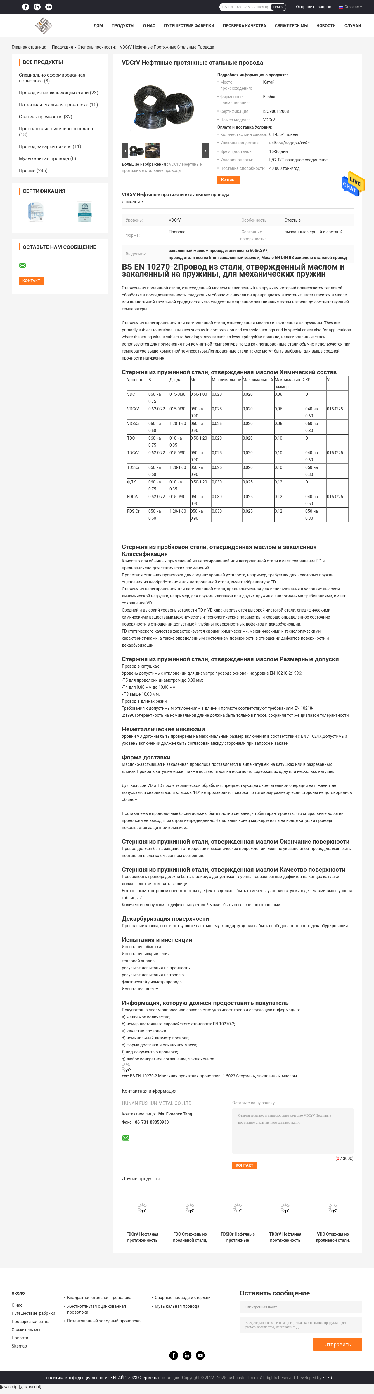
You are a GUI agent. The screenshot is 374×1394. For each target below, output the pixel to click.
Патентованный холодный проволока (104, 1321)
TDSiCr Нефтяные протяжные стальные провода (238, 1237)
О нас (149, 25)
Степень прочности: (97, 47)
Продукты (123, 25)
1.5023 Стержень (239, 1076)
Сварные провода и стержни (183, 1297)
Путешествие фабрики (189, 25)
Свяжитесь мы (291, 25)
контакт (228, 179)
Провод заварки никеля (45, 146)
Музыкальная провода (44, 158)
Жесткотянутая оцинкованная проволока (96, 1309)
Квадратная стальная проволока (99, 1297)
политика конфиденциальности (76, 1377)
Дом (98, 25)
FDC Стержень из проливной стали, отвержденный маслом (190, 1237)
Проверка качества (244, 25)
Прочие (27, 170)
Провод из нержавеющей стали (54, 93)
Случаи (352, 25)
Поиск (278, 7)
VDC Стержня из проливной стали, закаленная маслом (333, 1237)
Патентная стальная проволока (54, 105)
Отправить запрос (313, 6)
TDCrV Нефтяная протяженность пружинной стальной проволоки (285, 1237)
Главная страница (29, 47)
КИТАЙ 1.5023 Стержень (133, 1377)
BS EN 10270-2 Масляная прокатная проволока (175, 1076)
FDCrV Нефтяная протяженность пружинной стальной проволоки (142, 1237)
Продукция (62, 47)
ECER (327, 1377)
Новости (326, 25)
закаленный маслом (277, 1076)
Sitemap (19, 1346)
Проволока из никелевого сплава (56, 129)
